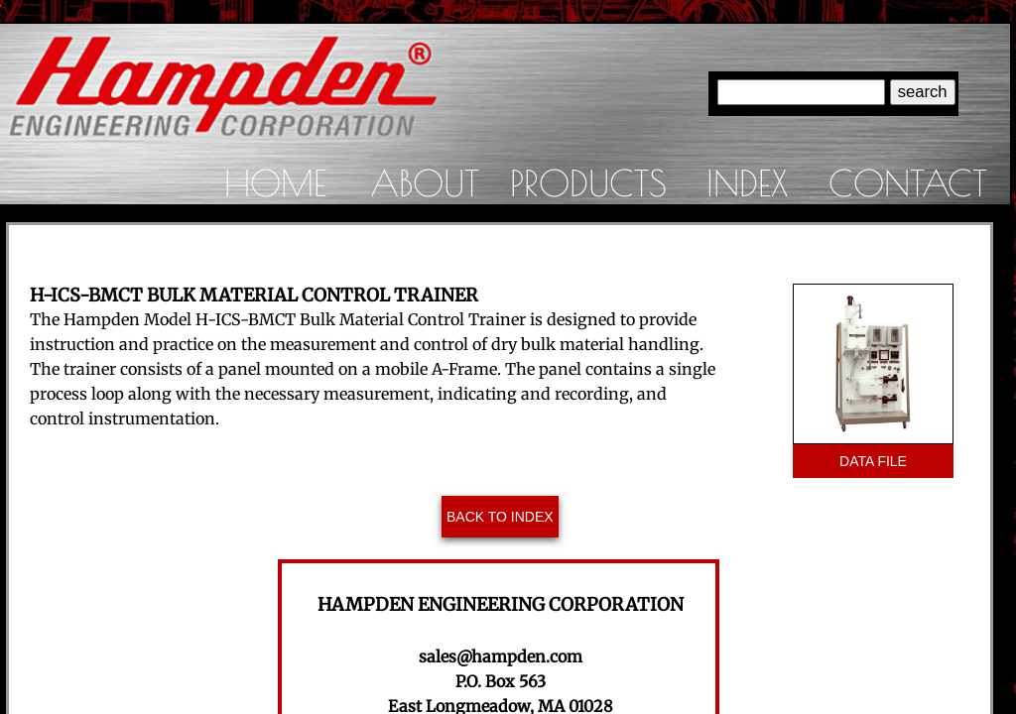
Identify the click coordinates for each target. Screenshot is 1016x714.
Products (588, 182)
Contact (907, 182)
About (424, 182)
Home (275, 182)
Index (747, 182)
